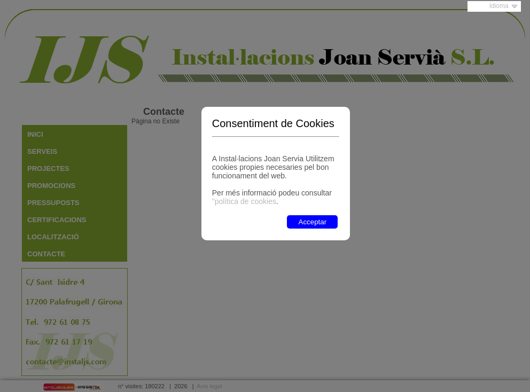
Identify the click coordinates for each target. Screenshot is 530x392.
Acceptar (313, 222)
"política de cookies (244, 201)
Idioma (499, 6)
